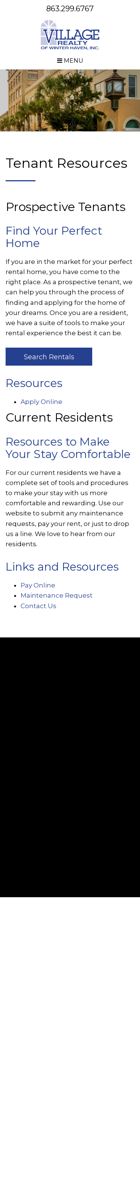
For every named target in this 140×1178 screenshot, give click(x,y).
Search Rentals (49, 357)
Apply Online (41, 401)
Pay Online (38, 585)
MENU (70, 60)
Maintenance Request (57, 595)
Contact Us (38, 606)
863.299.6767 (70, 8)
